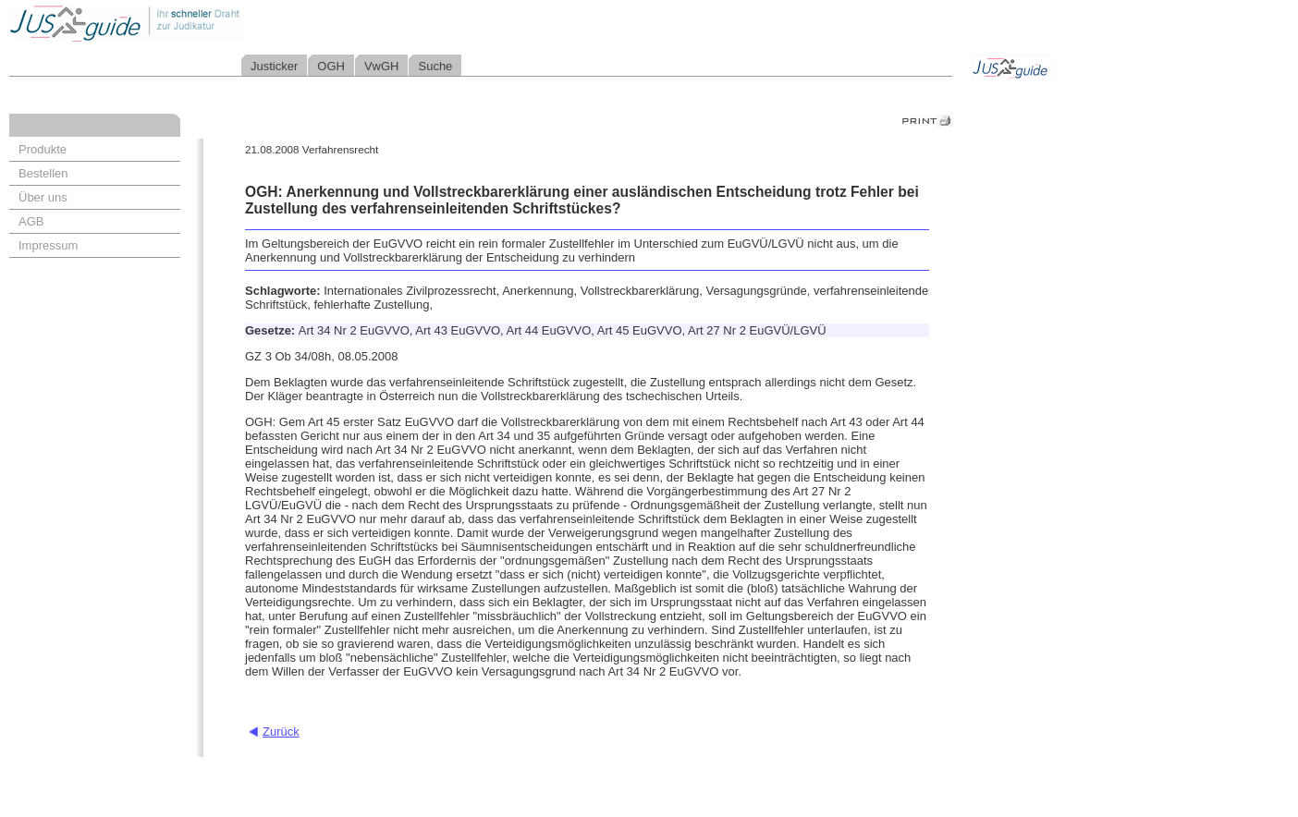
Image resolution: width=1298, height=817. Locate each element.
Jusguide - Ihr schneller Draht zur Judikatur (185, 22)
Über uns (42, 197)
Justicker (274, 66)
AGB (30, 221)
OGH (331, 66)
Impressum (48, 245)
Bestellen (42, 173)
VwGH (381, 66)
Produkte (42, 149)
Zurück (281, 731)
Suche (435, 66)
